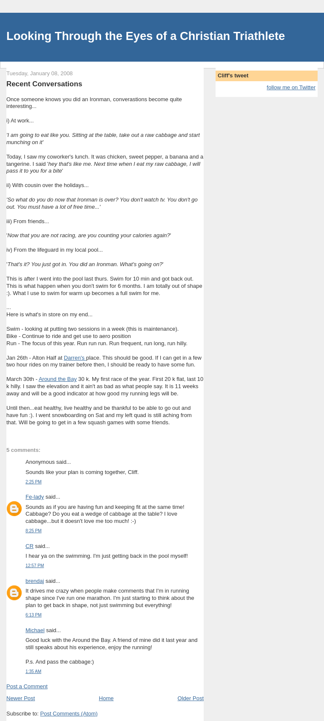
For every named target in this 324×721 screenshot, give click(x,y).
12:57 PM (35, 565)
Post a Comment (27, 686)
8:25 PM (34, 530)
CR (30, 546)
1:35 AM (33, 671)
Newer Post (20, 698)
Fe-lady (35, 497)
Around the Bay (58, 379)
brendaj (35, 581)
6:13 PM (34, 615)
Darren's (75, 358)
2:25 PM (34, 482)
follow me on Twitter (291, 87)
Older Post (191, 698)
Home (106, 698)
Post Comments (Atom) (69, 713)
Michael (35, 630)
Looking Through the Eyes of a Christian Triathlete (145, 36)
